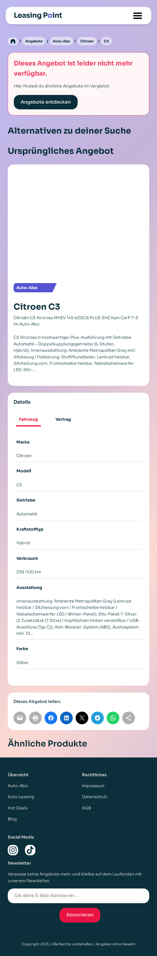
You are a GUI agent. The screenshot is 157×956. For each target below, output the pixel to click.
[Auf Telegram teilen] (97, 718)
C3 (106, 41)
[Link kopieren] (128, 718)
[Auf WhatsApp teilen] (113, 718)
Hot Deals (17, 808)
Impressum (93, 785)
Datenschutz (95, 796)
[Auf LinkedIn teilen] (66, 718)
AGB (86, 808)
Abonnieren (80, 915)
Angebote (34, 41)
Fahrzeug (28, 419)
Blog (12, 819)
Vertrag (63, 419)
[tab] (28, 419)
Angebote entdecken (46, 102)
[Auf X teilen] (82, 718)
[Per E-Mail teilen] (20, 718)
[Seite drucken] (35, 718)
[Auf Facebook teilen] (51, 718)
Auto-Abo (61, 41)
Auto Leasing (21, 796)
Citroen (87, 41)
